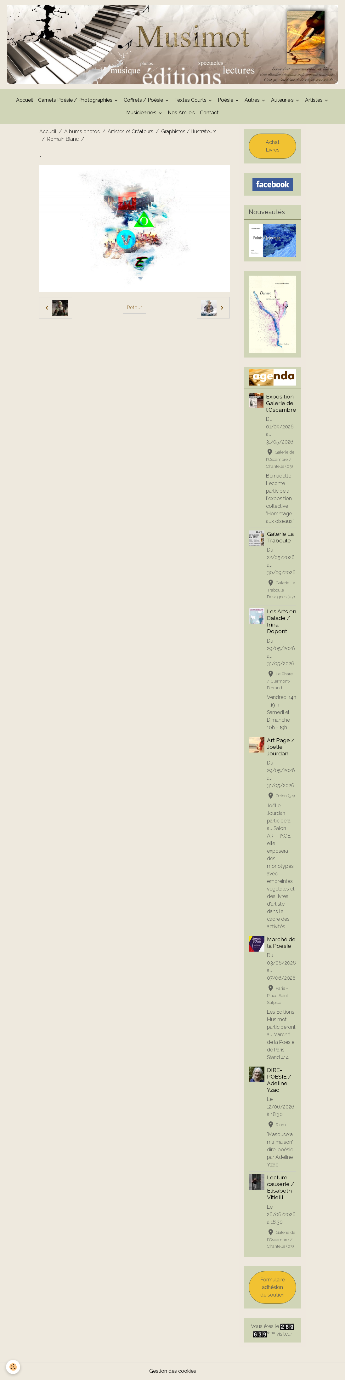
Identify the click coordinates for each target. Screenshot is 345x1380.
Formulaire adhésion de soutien (272, 1287)
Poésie (226, 100)
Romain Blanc (63, 139)
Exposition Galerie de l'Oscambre (281, 403)
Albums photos (82, 132)
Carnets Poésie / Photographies (76, 100)
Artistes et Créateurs (130, 132)
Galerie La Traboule (280, 537)
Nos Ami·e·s (181, 113)
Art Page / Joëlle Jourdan (281, 747)
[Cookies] (13, 1367)
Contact (209, 113)
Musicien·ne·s (142, 113)
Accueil (24, 100)
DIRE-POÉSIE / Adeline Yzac (279, 1080)
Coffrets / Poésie (144, 100)
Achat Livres (273, 146)
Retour (134, 308)
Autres (253, 100)
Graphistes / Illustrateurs (189, 132)
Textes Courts (191, 100)
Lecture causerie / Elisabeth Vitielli (280, 1187)
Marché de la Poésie (281, 942)
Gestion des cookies (172, 1371)
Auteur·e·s (283, 100)
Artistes (314, 100)
